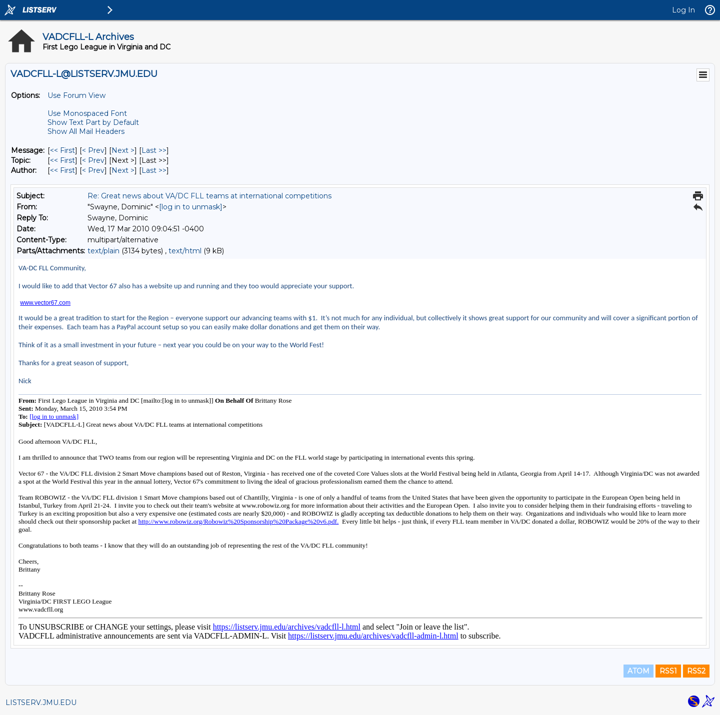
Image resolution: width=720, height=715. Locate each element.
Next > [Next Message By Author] (123, 170)
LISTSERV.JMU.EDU (41, 702)
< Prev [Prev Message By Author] (93, 170)
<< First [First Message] (62, 150)
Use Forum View (77, 95)
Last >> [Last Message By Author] (154, 170)
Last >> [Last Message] (154, 150)
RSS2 (696, 671)
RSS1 (668, 671)
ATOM (639, 671)
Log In (683, 9)
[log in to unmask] (190, 206)
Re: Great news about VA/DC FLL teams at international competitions (210, 195)
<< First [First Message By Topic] (62, 160)
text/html (185, 250)
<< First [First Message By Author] (62, 170)
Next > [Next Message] (123, 150)
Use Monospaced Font (87, 113)
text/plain (104, 250)
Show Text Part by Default (93, 122)
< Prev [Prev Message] (93, 150)
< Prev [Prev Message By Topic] (93, 160)
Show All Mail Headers (86, 131)
